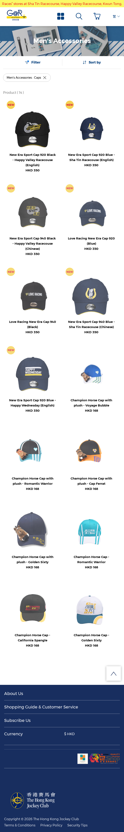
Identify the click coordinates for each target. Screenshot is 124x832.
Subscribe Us (17, 720)
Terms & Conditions (19, 825)
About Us (13, 693)
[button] (98, 16)
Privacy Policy (51, 825)
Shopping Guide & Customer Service (41, 707)
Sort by (91, 62)
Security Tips (77, 825)
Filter (33, 62)
